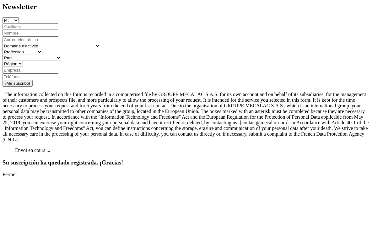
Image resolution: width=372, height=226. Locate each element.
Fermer (10, 174)
